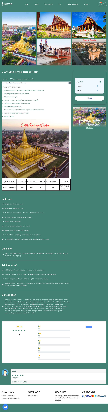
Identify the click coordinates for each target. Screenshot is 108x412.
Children (80, 91)
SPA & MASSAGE (73, 4)
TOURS (36, 4)
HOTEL (60, 4)
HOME (26, 4)
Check (89, 98)
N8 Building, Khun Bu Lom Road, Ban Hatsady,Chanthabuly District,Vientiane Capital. (67, 398)
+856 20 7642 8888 (8, 396)
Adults (79, 86)
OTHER (87, 4)
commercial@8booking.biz (10, 398)
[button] (100, 4)
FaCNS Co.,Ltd (32, 396)
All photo (98, 61)
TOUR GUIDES (48, 4)
